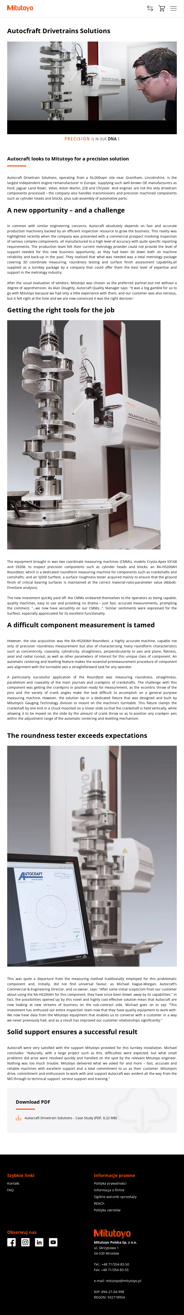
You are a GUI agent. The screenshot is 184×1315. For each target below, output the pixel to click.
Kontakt (13, 1183)
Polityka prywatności (110, 1183)
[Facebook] (11, 1244)
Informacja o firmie (109, 1190)
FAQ (10, 1190)
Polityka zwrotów (107, 1210)
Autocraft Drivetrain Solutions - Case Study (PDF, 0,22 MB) (66, 1118)
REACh (99, 1203)
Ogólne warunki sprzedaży (115, 1196)
